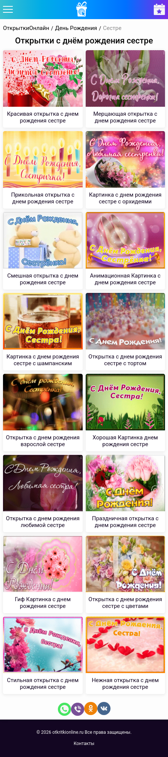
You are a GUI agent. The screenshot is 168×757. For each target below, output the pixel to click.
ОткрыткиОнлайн (26, 28)
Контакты (84, 743)
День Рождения (76, 28)
